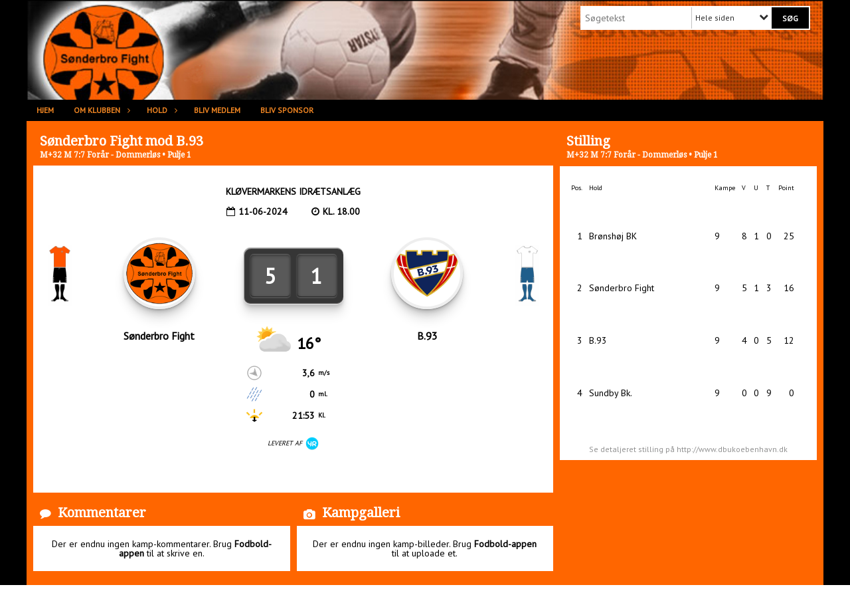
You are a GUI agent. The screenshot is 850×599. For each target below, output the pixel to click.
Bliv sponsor (286, 110)
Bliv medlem (217, 110)
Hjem (45, 110)
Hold (160, 110)
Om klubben (100, 110)
